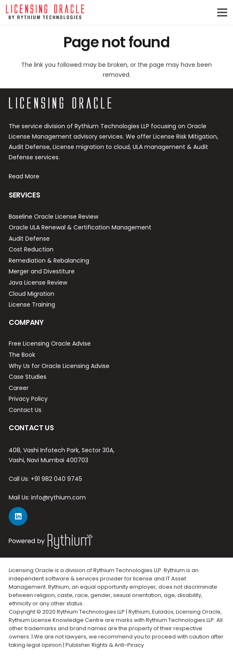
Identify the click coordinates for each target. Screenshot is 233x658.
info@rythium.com (58, 497)
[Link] (45, 12)
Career (19, 388)
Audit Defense (29, 238)
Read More (24, 176)
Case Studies (27, 377)
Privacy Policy (28, 399)
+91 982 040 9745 (56, 479)
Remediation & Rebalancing (49, 260)
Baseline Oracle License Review (53, 216)
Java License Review (38, 282)
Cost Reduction (31, 249)
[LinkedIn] (18, 516)
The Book (22, 355)
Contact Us (25, 410)
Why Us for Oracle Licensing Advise (59, 366)
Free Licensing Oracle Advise (50, 343)
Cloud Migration (31, 294)
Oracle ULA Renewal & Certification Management (80, 227)
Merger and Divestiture (42, 271)
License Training (32, 304)
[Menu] (222, 12)
